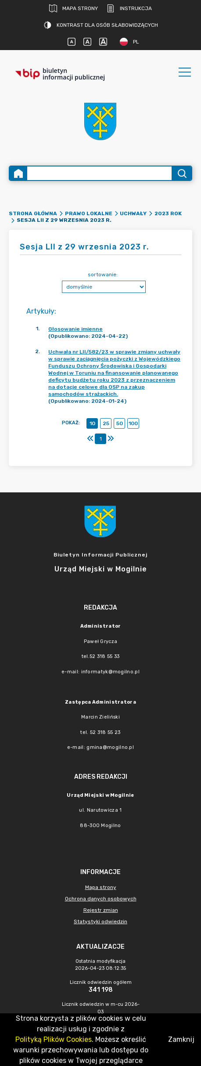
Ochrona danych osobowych (100, 899)
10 (92, 423)
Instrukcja (129, 8)
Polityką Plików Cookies (53, 1039)
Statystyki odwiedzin (100, 921)
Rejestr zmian (100, 910)
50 (119, 423)
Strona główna (33, 213)
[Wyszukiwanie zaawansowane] (99, 173)
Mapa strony (73, 8)
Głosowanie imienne (75, 329)
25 (106, 423)
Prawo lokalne (88, 213)
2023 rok (168, 213)
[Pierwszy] (90, 439)
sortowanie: (103, 274)
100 (133, 423)
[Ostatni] (110, 439)
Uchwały (133, 213)
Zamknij (181, 1039)
